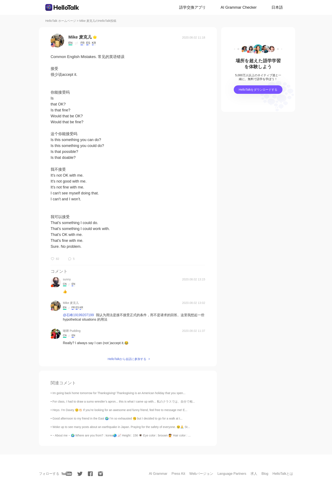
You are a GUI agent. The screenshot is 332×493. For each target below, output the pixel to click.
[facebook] (90, 473)
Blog (264, 473)
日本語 (277, 7)
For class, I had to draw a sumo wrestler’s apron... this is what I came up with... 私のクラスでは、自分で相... (124, 401)
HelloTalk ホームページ (60, 20)
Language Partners (231, 473)
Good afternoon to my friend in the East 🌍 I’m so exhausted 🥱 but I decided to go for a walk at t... (118, 418)
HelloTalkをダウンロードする (258, 89)
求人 (253, 473)
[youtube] (66, 474)
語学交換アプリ (192, 7)
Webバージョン (201, 473)
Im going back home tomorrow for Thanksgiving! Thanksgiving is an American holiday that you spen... (119, 393)
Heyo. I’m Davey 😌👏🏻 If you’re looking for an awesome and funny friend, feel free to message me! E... (120, 410)
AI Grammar (158, 473)
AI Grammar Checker (239, 7)
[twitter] (80, 474)
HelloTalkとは (283, 473)
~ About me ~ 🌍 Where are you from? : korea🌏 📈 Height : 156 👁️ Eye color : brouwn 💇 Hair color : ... (122, 435)
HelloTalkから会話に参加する (127, 359)
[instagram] (100, 473)
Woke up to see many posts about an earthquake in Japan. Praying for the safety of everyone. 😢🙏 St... (121, 427)
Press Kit (178, 473)
